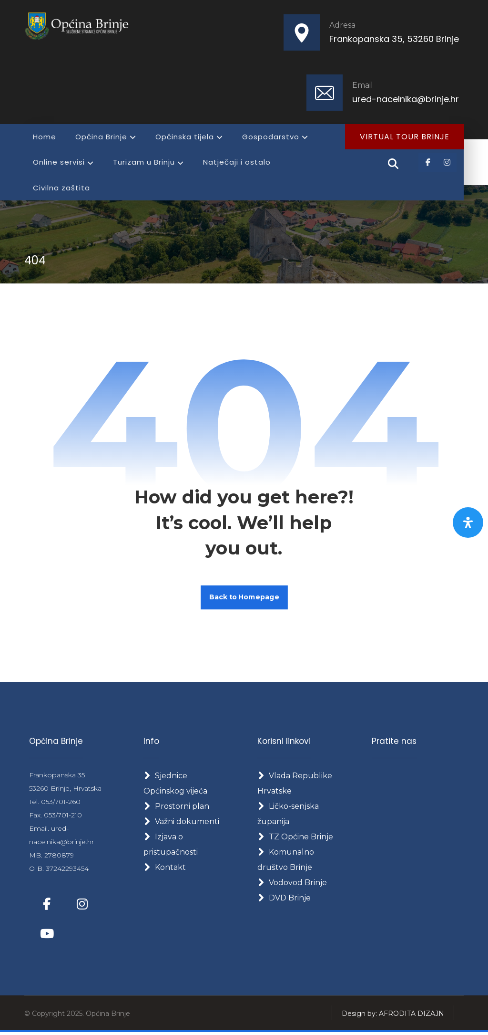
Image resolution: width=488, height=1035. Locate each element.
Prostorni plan (176, 808)
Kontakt (164, 869)
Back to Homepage (244, 599)
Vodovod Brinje (292, 884)
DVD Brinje (284, 899)
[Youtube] (46, 936)
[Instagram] (447, 162)
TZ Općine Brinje (295, 838)
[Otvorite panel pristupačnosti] (468, 522)
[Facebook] (427, 162)
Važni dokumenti (181, 823)
